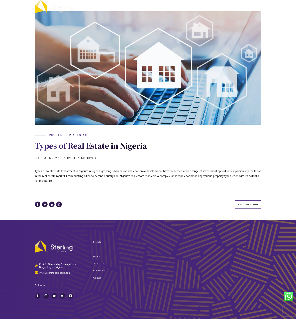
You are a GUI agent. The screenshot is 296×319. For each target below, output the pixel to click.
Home (155, 6)
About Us (174, 6)
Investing (57, 135)
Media (238, 6)
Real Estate (78, 135)
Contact (256, 6)
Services (195, 6)
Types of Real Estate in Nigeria (91, 146)
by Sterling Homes (81, 158)
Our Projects (217, 6)
